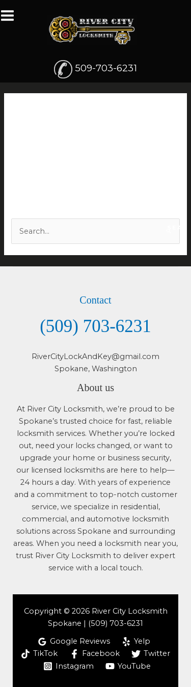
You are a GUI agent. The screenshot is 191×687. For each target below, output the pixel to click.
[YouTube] (128, 666)
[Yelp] (136, 641)
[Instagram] (68, 666)
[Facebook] (95, 653)
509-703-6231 (106, 68)
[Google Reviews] (74, 641)
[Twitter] (150, 653)
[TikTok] (39, 653)
